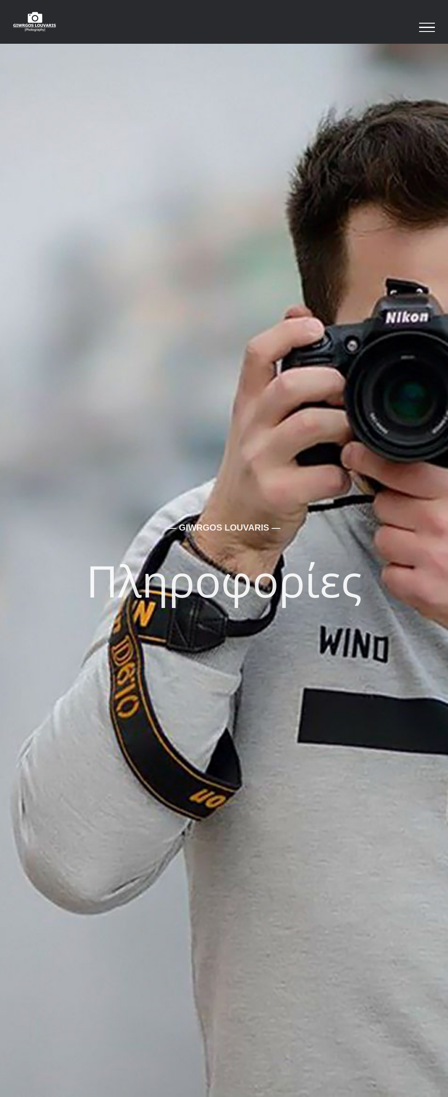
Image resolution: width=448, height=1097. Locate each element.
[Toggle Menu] (427, 27)
